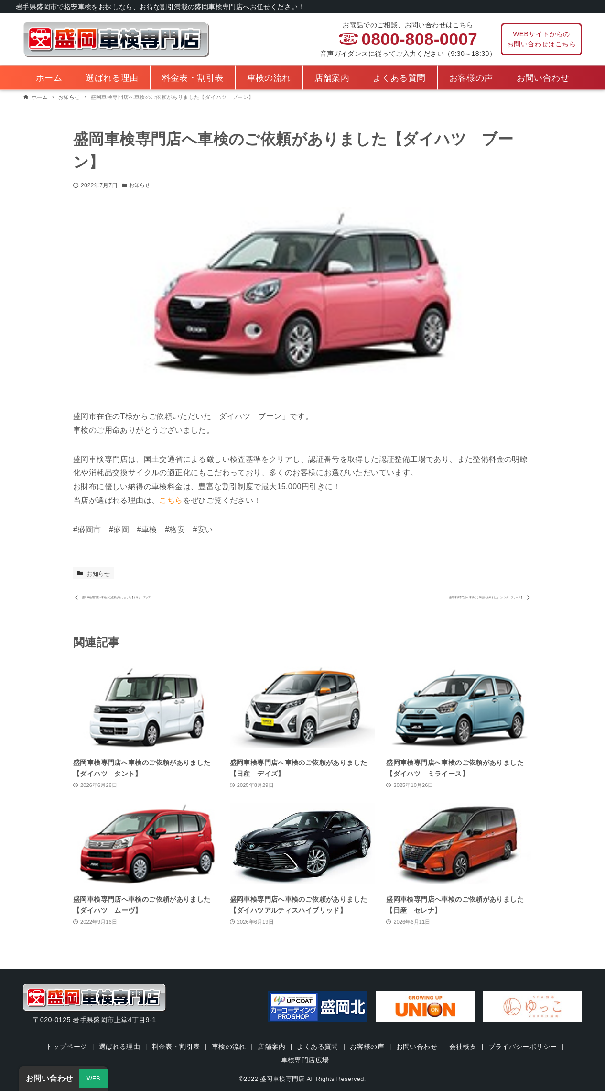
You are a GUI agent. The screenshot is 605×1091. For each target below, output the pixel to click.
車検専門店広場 (305, 1060)
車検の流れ (228, 1046)
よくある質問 (317, 1046)
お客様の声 (367, 1046)
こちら (171, 500)
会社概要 (464, 1046)
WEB (93, 1078)
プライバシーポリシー (524, 1046)
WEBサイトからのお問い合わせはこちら (541, 39)
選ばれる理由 (118, 1046)
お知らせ (140, 185)
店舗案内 (271, 1046)
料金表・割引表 (175, 1046)
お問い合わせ (417, 1046)
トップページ (65, 1046)
